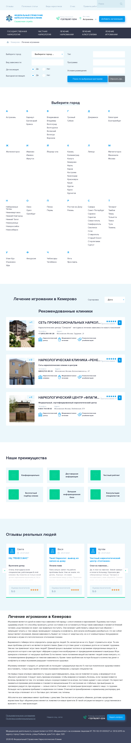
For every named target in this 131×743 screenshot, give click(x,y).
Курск (70, 186)
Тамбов (111, 206)
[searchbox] (33, 57)
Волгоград (52, 120)
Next (125, 569)
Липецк (91, 148)
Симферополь (94, 220)
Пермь (50, 206)
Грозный (71, 113)
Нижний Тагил (12, 215)
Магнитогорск (114, 148)
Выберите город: (13, 50)
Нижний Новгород (14, 212)
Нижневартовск (13, 208)
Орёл (28, 206)
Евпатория (113, 113)
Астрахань (11, 113)
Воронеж (51, 134)
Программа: (72, 59)
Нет (48, 65)
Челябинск (52, 258)
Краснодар (72, 172)
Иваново (30, 148)
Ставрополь (93, 231)
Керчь (70, 162)
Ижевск (30, 151)
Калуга (70, 155)
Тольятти (112, 213)
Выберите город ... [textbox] (44, 50)
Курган (70, 182)
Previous (4, 569)
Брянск (29, 120)
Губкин (70, 117)
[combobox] (90, 17)
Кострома (71, 168)
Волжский (51, 127)
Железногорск (13, 148)
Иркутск (30, 155)
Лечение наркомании (67, 29)
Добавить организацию (112, 16)
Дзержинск (93, 113)
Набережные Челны (12, 204)
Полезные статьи (30, 4)
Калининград (73, 151)
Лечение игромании (111, 29)
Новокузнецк (12, 219)
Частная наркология (44, 29)
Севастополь (94, 217)
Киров (70, 165)
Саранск (92, 210)
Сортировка (102, 296)
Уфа (8, 261)
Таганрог (112, 203)
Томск (111, 217)
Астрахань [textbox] (89, 17)
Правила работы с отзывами (96, 4)
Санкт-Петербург (96, 206)
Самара (91, 203)
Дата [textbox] (119, 296)
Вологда (51, 131)
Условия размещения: (77, 67)
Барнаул (30, 113)
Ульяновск (11, 258)
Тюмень (112, 224)
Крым (69, 179)
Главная (7, 38)
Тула (110, 220)
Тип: (69, 50)
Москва (111, 155)
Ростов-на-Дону (74, 203)
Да (37, 65)
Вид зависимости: (14, 59)
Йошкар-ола (52, 148)
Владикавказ (53, 113)
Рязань (70, 206)
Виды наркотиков (54, 4)
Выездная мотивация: (15, 72)
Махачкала (113, 151)
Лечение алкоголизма (89, 29)
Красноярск (72, 175)
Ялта (69, 255)
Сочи (90, 227)
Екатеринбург (114, 117)
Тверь (111, 210)
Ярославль (72, 258)
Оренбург (31, 210)
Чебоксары (52, 255)
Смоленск (92, 224)
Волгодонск (52, 124)
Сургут (91, 241)
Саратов (92, 213)
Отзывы (9, 4)
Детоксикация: (12, 66)
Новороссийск (12, 222)
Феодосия (31, 255)
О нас (72, 4)
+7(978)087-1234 (68, 17)
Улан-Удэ (10, 255)
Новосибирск (12, 226)
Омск (28, 203)
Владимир (51, 117)
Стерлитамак (94, 237)
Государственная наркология (17, 29)
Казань (70, 148)
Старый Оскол (94, 234)
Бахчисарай (31, 117)
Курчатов (71, 189)
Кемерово (15, 38)
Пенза (50, 203)
